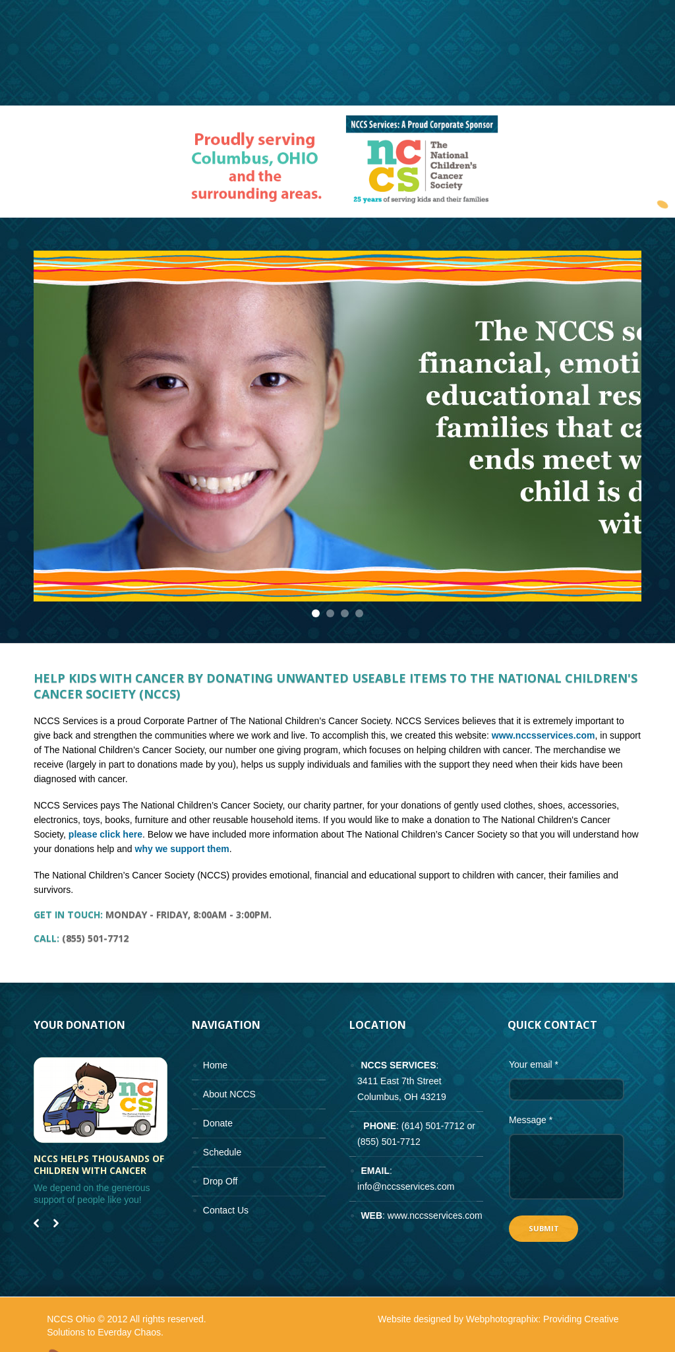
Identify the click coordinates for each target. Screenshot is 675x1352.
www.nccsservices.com (543, 735)
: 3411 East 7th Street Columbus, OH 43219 (397, 1081)
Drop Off (220, 1181)
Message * (530, 1120)
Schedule (222, 1152)
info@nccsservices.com (405, 1186)
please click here (105, 834)
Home (215, 1065)
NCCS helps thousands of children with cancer (99, 1165)
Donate (218, 1123)
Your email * (533, 1064)
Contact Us (226, 1210)
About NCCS (229, 1094)
